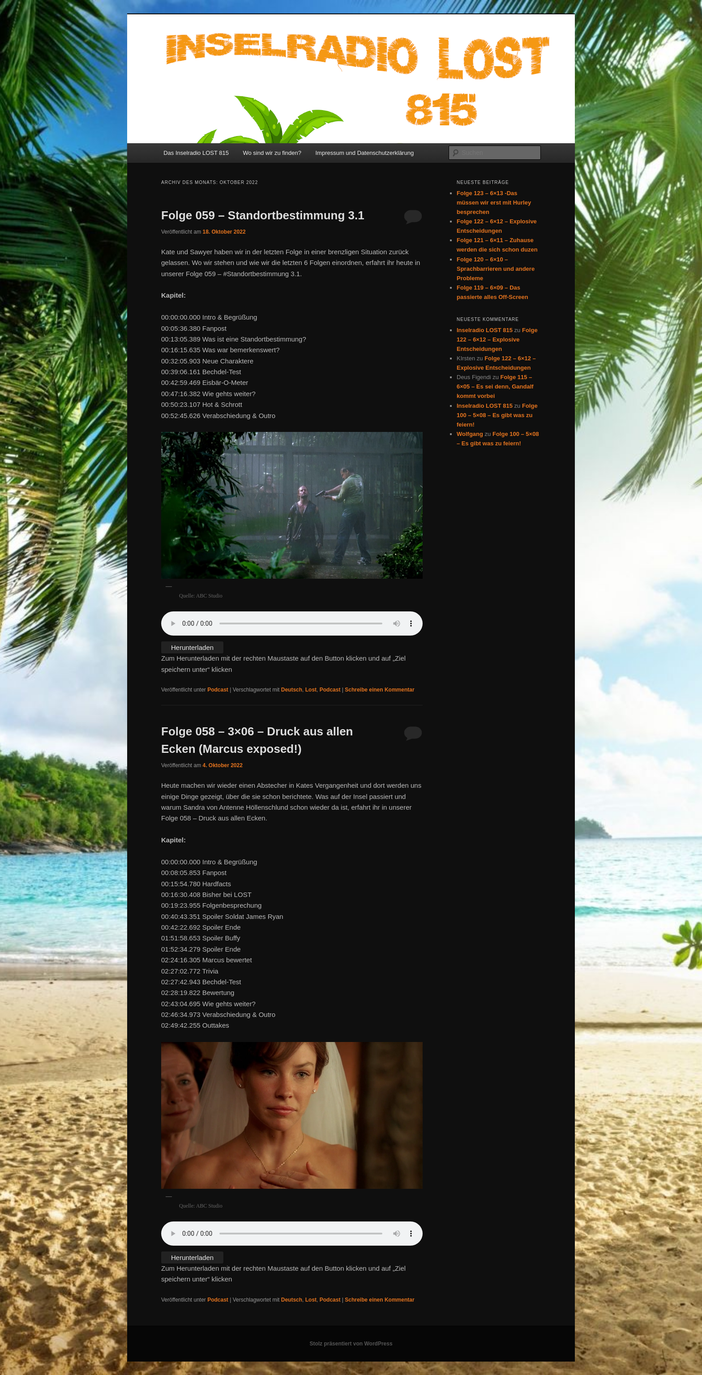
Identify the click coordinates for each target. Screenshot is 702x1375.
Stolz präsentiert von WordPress (350, 1344)
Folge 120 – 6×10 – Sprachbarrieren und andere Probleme (496, 269)
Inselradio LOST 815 (485, 330)
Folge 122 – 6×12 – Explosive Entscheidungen (497, 339)
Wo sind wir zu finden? (272, 152)
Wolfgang (470, 434)
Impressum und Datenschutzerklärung (364, 152)
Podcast (217, 690)
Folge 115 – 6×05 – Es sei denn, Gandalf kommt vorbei (495, 386)
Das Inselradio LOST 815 (196, 152)
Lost (311, 690)
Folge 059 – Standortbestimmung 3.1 (262, 215)
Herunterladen (192, 647)
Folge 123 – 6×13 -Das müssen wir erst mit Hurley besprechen (494, 202)
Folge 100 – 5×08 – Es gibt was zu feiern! (497, 415)
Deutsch (291, 690)
